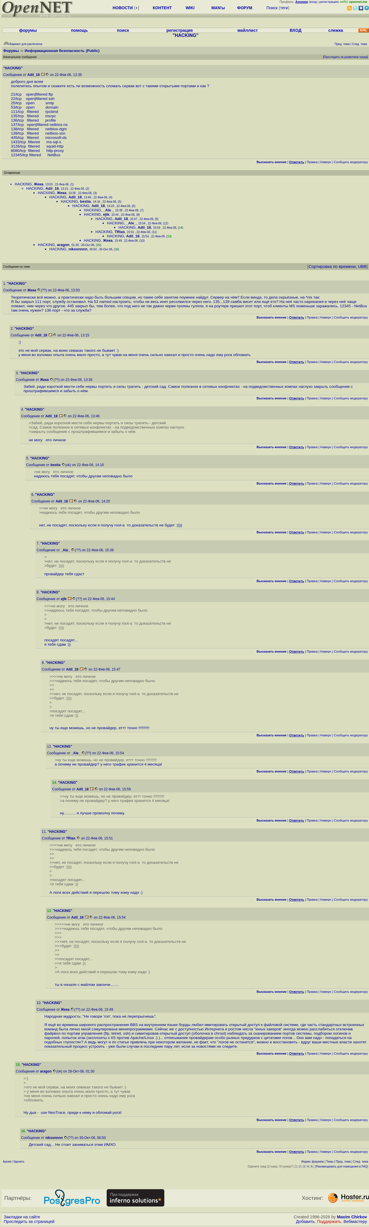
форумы (28, 30)
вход (313, 1)
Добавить (305, 1221)
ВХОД (296, 30)
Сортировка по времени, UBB (337, 266)
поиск (123, 30)
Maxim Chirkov (352, 1217)
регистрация (328, 1)
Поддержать (329, 1221)
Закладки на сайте (22, 1217)
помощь (79, 30)
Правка (312, 162)
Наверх (325, 162)
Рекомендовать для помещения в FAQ (342, 1166)
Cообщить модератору (351, 162)
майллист (247, 30)
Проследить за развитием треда (345, 57)
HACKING (23, 184)
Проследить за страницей (29, 1221)
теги (284, 7)
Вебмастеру (355, 1221)
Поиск (272, 7)
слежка (335, 30)
